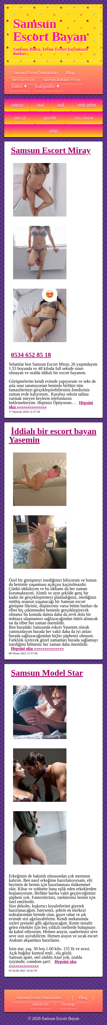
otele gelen (86, 105)
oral (60, 105)
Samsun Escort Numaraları (35, 73)
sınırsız (17, 105)
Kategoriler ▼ (47, 86)
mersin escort (23, 79)
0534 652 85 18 (31, 354)
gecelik (50, 117)
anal (40, 105)
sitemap (68, 1004)
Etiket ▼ (19, 86)
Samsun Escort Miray (51, 150)
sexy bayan (84, 117)
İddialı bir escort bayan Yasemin (52, 435)
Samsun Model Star (47, 673)
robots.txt (40, 1004)
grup (53, 130)
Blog (70, 73)
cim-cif (19, 117)
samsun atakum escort (61, 79)
